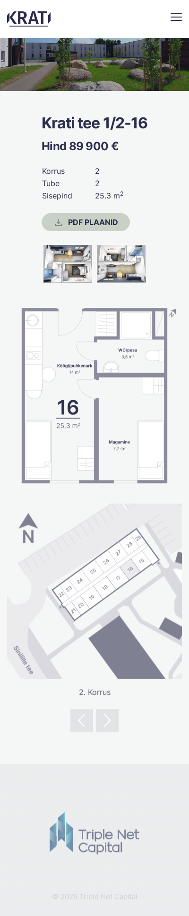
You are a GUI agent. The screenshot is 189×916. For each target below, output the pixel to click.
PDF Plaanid (85, 222)
